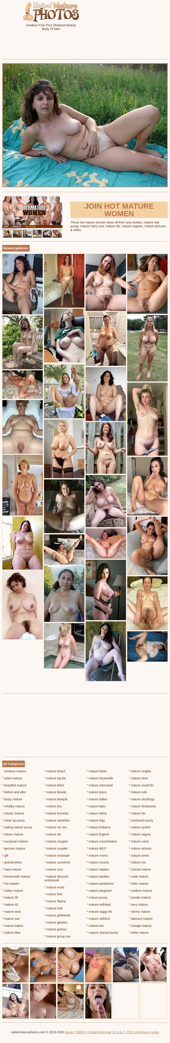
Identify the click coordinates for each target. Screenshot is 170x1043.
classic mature (13, 813)
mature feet (53, 894)
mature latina (97, 813)
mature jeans (97, 792)
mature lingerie (98, 834)
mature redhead (99, 904)
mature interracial (100, 785)
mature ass (11, 918)
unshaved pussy (141, 820)
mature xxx (137, 862)
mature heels (97, 771)
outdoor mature (140, 890)
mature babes (12, 926)
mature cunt (53, 869)
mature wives (139, 855)
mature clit (52, 834)
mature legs (96, 820)
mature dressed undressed (56, 878)
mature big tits (55, 778)
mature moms (97, 855)
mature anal (11, 911)
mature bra (53, 806)
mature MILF (96, 848)
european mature (15, 841)
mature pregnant (99, 890)
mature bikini (54, 785)
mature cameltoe (57, 820)
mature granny (55, 929)
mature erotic (54, 887)
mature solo (138, 792)
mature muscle (98, 862)
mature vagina (140, 834)
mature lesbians (99, 827)
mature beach (55, 771)
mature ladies (97, 799)
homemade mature (16, 876)
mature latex (96, 806)
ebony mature (12, 834)
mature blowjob (56, 799)
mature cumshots (57, 862)
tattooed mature (141, 918)
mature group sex (57, 936)
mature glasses (56, 922)
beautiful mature (14, 785)
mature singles (140, 771)
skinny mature (139, 911)
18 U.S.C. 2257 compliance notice (135, 1032)
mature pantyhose (100, 883)
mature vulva (139, 841)
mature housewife (100, 778)
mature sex (95, 926)
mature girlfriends (57, 915)
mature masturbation (102, 841)
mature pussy (97, 897)
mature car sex (55, 827)
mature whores (140, 848)
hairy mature (11, 869)
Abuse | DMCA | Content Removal (88, 1032)
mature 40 (10, 904)
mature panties (98, 876)
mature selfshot (98, 918)
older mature (138, 883)
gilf (5, 855)
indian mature (12, 890)
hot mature (10, 883)
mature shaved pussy (102, 932)
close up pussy (13, 820)
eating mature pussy (17, 827)
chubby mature (13, 806)
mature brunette (56, 813)
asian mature (12, 778)
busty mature (12, 799)
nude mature (138, 876)
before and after (14, 792)
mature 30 (10, 897)
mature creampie (57, 855)
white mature (139, 932)
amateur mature (14, 771)
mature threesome (142, 806)
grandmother (12, 862)
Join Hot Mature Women (119, 210)
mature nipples (98, 869)
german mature (13, 848)
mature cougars (56, 841)
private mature (140, 897)
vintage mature (140, 926)
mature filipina (55, 901)
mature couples (56, 848)
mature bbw (11, 932)
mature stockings (141, 799)
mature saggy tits (99, 911)
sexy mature (138, 904)
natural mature (140, 869)
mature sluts (138, 778)
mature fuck (53, 908)
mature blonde (55, 792)
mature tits (137, 813)
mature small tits (141, 785)
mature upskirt (140, 827)
